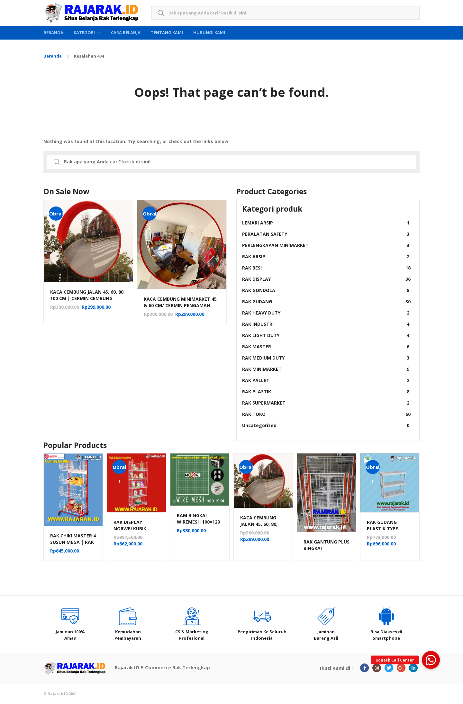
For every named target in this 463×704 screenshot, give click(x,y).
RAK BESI (326, 267)
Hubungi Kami (209, 32)
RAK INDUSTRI (326, 324)
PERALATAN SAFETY (326, 234)
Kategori (84, 32)
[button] (431, 660)
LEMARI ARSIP (326, 222)
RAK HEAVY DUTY (326, 312)
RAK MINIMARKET (326, 369)
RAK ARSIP (326, 256)
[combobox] (285, 13)
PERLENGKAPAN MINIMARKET (326, 245)
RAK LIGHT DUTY (326, 335)
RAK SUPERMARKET (326, 402)
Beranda (53, 32)
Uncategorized (326, 425)
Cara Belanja (126, 32)
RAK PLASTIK (326, 391)
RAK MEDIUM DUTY (326, 357)
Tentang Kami (167, 32)
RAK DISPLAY (326, 279)
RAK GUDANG (326, 301)
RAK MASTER (326, 346)
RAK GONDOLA (326, 290)
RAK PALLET (326, 380)
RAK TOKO (326, 414)
